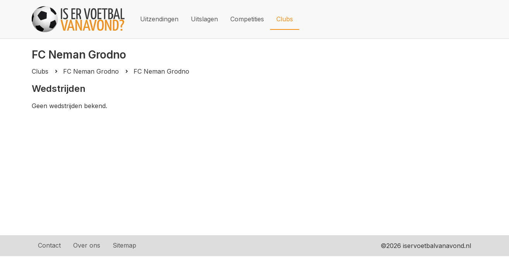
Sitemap (124, 245)
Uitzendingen (159, 19)
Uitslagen (204, 19)
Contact (49, 245)
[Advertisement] (255, 168)
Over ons (86, 245)
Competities (247, 19)
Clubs (284, 19)
